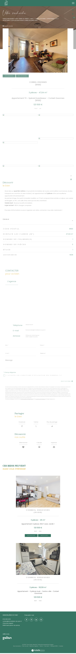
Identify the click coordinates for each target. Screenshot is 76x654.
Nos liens (46, 647)
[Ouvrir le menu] (73, 3)
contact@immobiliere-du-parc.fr (12, 622)
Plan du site (25, 647)
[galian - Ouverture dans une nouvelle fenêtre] (7, 639)
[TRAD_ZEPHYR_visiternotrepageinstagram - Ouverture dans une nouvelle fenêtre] (31, 620)
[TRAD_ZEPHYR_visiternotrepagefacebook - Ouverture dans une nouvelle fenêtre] (26, 620)
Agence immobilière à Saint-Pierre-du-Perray (16, 18)
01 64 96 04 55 (7, 620)
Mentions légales (34, 647)
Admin (41, 647)
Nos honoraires (17, 647)
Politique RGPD (54, 647)
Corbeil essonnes (40, 18)
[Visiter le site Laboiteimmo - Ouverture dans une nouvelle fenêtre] (38, 650)
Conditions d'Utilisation (40, 399)
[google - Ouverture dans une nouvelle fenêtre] (41, 620)
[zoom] (20, 115)
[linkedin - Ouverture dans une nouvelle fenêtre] (36, 620)
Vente (32, 18)
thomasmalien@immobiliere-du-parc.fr (35, 330)
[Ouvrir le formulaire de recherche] (64, 3)
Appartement (51, 18)
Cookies (61, 646)
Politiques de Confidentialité (27, 399)
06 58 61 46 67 (29, 324)
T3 (57, 18)
